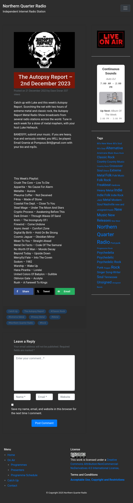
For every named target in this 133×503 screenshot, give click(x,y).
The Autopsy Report (34, 311)
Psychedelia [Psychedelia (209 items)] (105, 252)
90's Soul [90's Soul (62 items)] (101, 148)
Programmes (19, 464)
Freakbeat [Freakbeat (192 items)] (104, 185)
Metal (56, 317)
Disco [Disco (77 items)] (106, 170)
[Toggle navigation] (125, 8)
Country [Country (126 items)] (102, 161)
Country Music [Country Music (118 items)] (116, 161)
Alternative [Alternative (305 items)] (114, 148)
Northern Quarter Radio (24, 6)
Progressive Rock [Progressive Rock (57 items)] (105, 248)
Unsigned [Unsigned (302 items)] (104, 282)
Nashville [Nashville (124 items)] (109, 204)
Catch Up (13, 311)
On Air (11, 460)
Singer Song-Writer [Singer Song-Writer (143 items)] (109, 272)
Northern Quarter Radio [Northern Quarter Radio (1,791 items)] (107, 234)
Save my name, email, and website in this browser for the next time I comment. (43, 411)
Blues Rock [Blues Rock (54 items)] (119, 153)
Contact (12, 485)
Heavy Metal (38, 317)
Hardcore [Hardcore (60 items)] (115, 185)
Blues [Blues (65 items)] (110, 153)
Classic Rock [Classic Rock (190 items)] (106, 157)
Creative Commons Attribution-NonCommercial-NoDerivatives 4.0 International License (94, 464)
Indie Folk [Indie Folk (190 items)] (103, 195)
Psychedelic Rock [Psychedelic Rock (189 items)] (109, 262)
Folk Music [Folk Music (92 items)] (118, 175)
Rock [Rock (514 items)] (115, 267)
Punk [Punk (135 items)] (100, 267)
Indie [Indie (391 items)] (118, 190)
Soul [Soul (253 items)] (100, 277)
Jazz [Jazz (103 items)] (99, 200)
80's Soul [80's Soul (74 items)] (117, 143)
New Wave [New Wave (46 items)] (116, 221)
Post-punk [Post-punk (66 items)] (115, 243)
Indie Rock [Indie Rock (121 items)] (117, 195)
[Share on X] (44, 291)
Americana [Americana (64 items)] (102, 153)
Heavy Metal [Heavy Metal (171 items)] (105, 190)
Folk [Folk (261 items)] (108, 175)
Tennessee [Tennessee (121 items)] (110, 277)
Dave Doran (56, 90)
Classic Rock (58, 311)
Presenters (17, 470)
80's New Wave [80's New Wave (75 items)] (104, 143)
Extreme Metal (17, 317)
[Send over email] (65, 291)
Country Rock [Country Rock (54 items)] (103, 166)
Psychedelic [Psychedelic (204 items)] (105, 257)
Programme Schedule (24, 475)
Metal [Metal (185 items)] (107, 200)
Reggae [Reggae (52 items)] (107, 268)
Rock (43, 323)
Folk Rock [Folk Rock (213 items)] (104, 180)
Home (11, 455)
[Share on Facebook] (23, 291)
